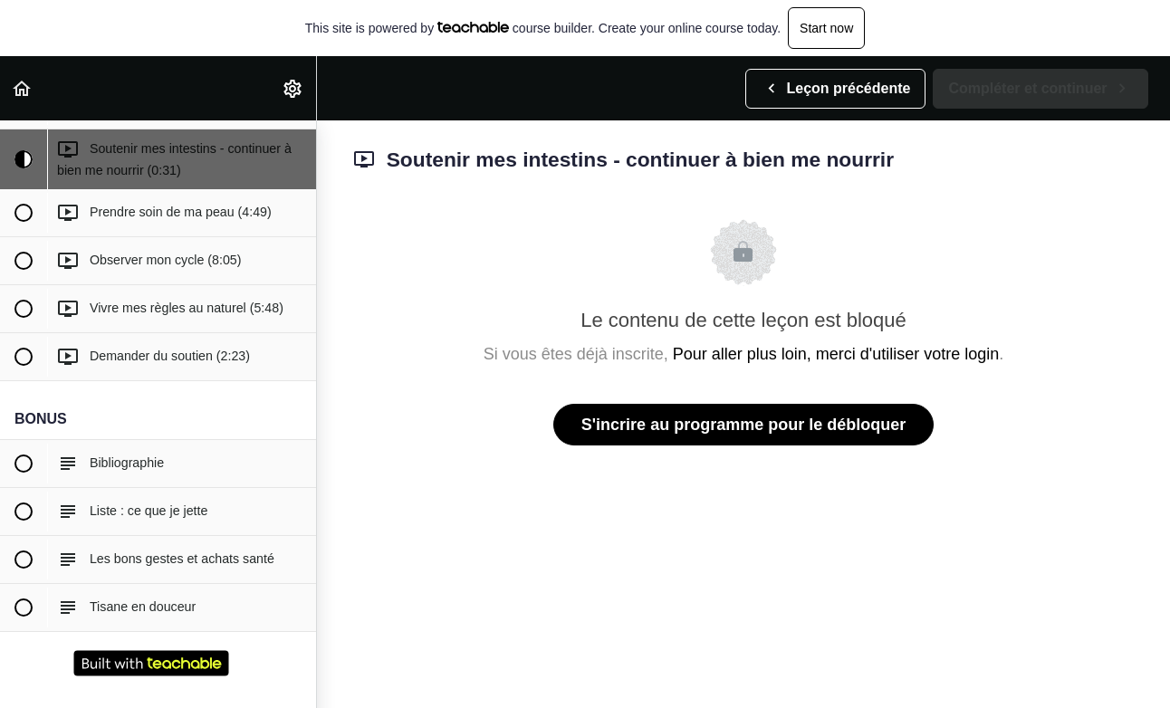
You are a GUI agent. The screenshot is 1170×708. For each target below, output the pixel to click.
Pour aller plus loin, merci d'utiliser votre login (836, 354)
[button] (22, 88)
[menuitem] (293, 88)
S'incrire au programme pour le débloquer (743, 425)
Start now (826, 28)
